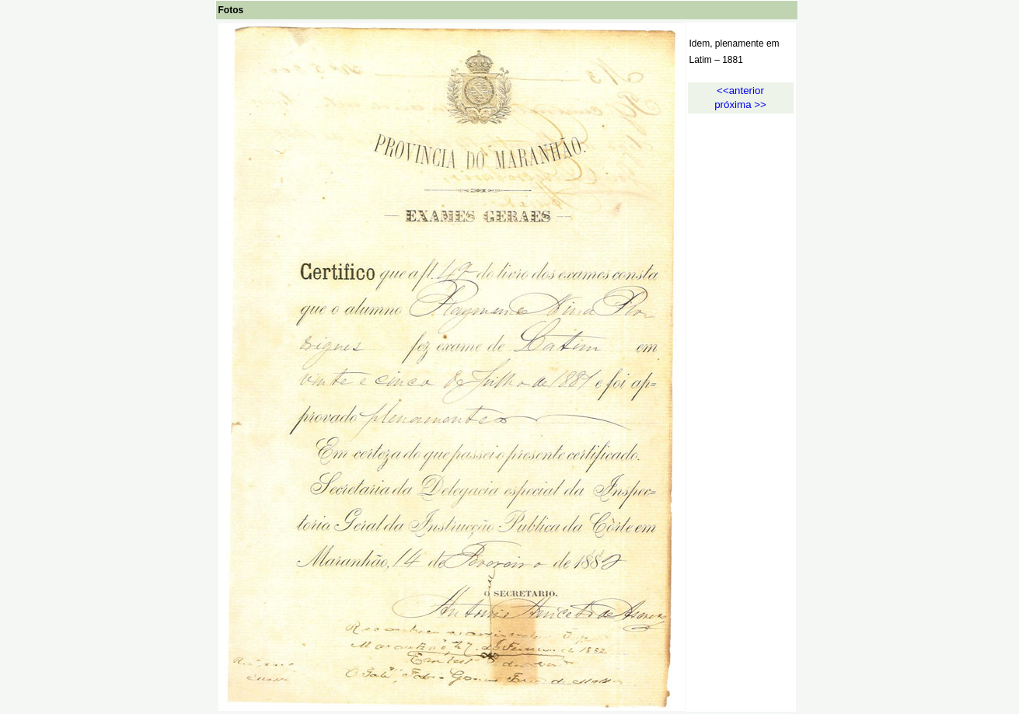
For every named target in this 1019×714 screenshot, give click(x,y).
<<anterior (740, 90)
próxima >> (740, 104)
